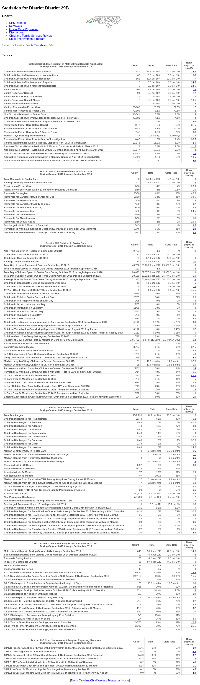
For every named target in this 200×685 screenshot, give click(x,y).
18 (194, 339)
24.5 (193, 82)
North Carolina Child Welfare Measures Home (100, 680)
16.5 (193, 622)
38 (194, 75)
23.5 (193, 186)
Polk (51, 45)
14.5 (193, 71)
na (194, 160)
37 (194, 608)
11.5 (193, 146)
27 (194, 454)
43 (194, 232)
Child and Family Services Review (30, 35)
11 (194, 468)
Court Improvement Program (27, 38)
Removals (15, 26)
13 (194, 89)
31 (194, 450)
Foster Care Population (24, 29)
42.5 (193, 375)
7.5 (194, 579)
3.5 (194, 225)
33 (194, 128)
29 (194, 472)
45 (194, 662)
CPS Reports (17, 22)
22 (194, 229)
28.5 (193, 572)
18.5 (193, 157)
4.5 (194, 651)
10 (194, 261)
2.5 (194, 142)
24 (194, 368)
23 (194, 153)
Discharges (16, 32)
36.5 (193, 139)
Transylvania (40, 45)
